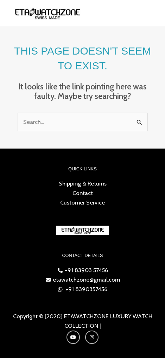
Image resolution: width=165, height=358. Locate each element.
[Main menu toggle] (150, 13)
